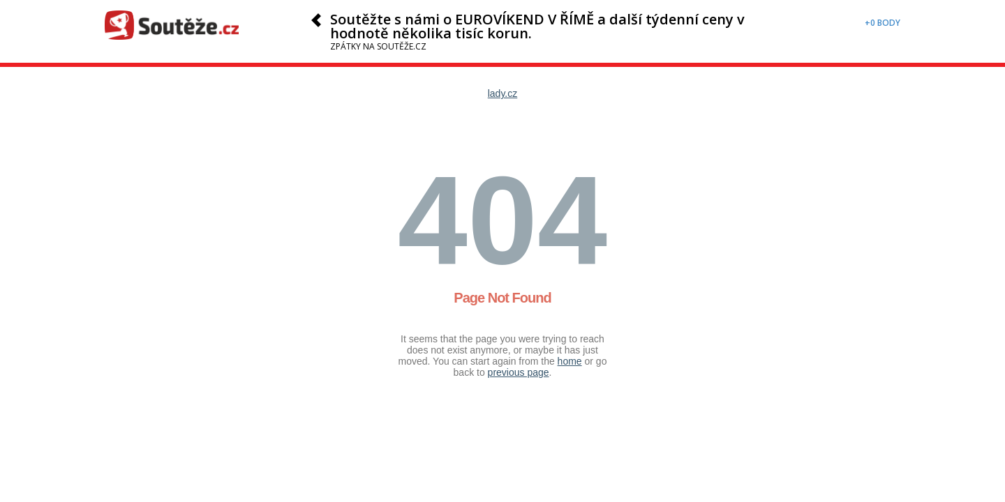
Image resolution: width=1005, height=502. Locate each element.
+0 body (882, 23)
